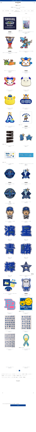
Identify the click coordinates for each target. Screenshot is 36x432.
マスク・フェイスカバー (8, 375)
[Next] (35, 0)
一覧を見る (18, 405)
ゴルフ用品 (20, 377)
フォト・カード (24, 375)
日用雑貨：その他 (19, 375)
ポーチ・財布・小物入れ (15, 377)
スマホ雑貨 (14, 375)
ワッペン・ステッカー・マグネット (6, 377)
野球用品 (24, 377)
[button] (10, 13)
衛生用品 (3, 375)
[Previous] (0, 0)
